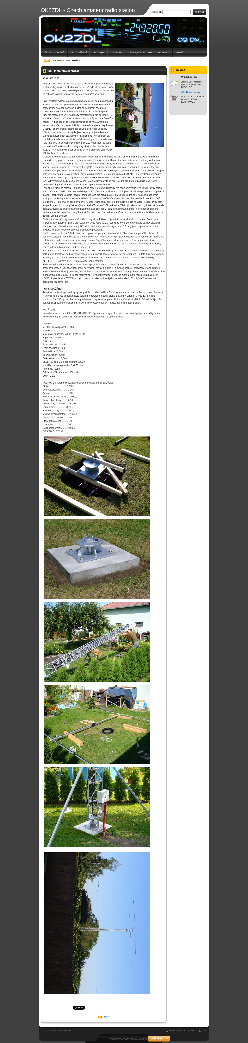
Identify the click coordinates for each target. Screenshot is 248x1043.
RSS (193, 1030)
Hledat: (157, 12)
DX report (117, 52)
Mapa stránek (177, 1030)
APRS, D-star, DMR (141, 52)
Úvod (48, 52)
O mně (60, 52)
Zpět (107, 1017)
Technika (163, 52)
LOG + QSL (99, 52)
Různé (179, 52)
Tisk (204, 1030)
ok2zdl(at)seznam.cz (190, 92)
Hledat (199, 12)
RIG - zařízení (79, 52)
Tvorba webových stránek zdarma (128, 1038)
